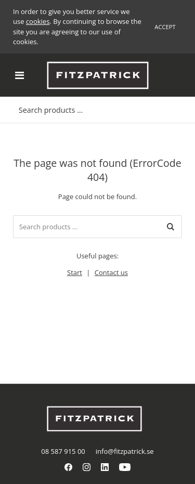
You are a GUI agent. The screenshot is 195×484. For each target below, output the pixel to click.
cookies (37, 21)
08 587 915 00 (63, 451)
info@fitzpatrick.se (125, 451)
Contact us (111, 272)
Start (74, 272)
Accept (164, 27)
